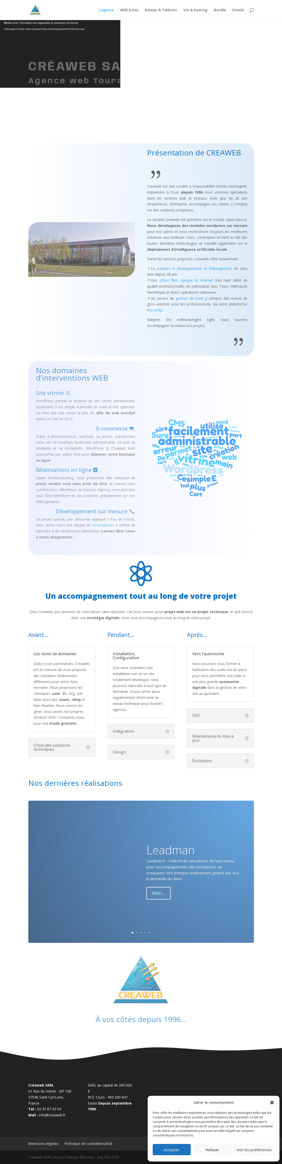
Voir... (158, 893)
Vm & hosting (195, 10)
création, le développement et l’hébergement (194, 268)
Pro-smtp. (155, 310)
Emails (238, 10)
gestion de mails (190, 298)
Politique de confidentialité (88, 1143)
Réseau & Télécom (161, 10)
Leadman (170, 850)
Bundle (220, 10)
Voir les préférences (254, 1149)
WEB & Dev (129, 10)
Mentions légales (43, 1143)
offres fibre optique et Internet (186, 280)
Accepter (171, 1149)
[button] (271, 1102)
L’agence (106, 10)
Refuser (212, 1149)
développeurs (103, 525)
